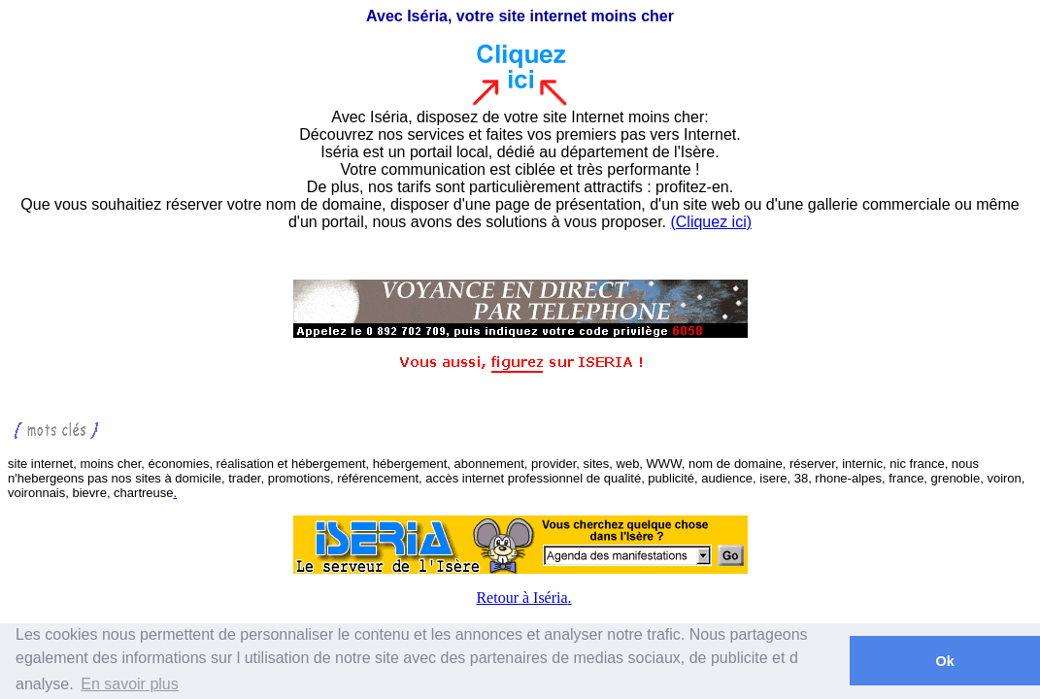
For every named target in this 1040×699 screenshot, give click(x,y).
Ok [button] (944, 661)
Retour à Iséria (521, 597)
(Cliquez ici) (711, 222)
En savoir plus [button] (130, 684)
